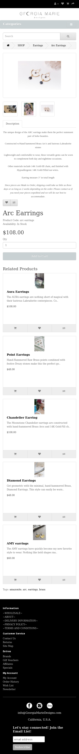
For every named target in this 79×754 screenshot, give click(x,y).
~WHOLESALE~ (12, 613)
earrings (33, 589)
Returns (7, 642)
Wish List (8, 685)
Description (12, 123)
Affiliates (8, 664)
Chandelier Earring (22, 417)
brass (42, 589)
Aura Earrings (18, 291)
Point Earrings (18, 354)
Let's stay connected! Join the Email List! (38, 729)
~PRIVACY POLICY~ (15, 624)
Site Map (8, 646)
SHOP (21, 45)
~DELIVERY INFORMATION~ (20, 620)
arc (25, 589)
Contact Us (9, 638)
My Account (10, 678)
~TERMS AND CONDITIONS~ (20, 628)
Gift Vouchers (10, 660)
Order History (11, 681)
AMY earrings (18, 543)
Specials (7, 668)
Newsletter (9, 689)
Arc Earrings (58, 45)
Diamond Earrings (21, 480)
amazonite (16, 589)
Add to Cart (39, 256)
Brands (7, 656)
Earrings (38, 45)
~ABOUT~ (9, 617)
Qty (5, 239)
